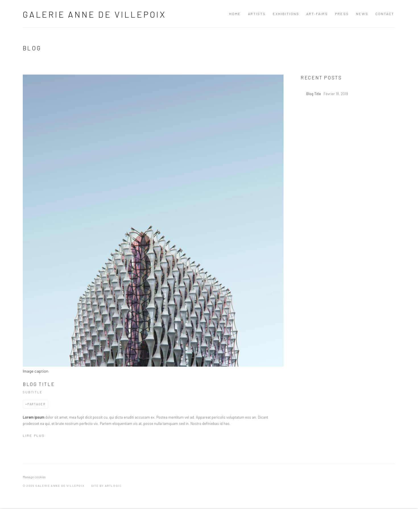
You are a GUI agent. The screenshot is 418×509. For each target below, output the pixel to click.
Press (342, 13)
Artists (257, 13)
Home (235, 13)
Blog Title (39, 386)
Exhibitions (286, 13)
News (362, 13)
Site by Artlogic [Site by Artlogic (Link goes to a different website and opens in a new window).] (106, 485)
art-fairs (317, 13)
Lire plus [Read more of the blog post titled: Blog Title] (34, 438)
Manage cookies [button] (34, 477)
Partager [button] (36, 406)
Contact (384, 13)
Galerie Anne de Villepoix (94, 14)
